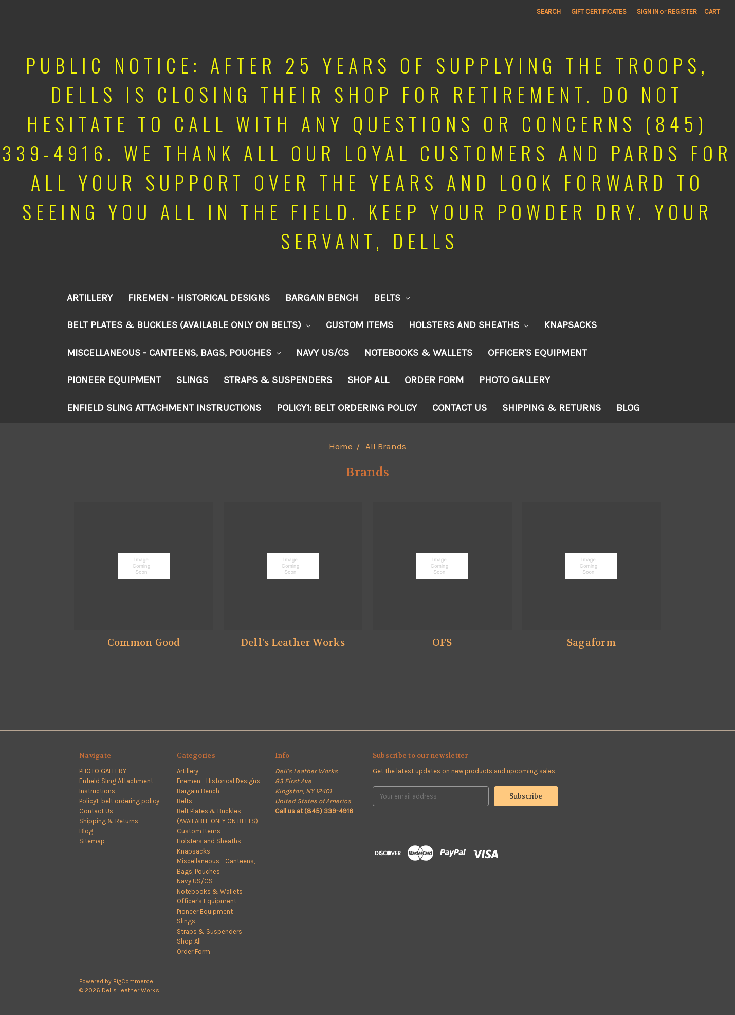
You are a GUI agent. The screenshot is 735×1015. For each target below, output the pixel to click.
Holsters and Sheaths (468, 325)
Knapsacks (570, 325)
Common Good (143, 643)
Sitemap (92, 841)
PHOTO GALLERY (514, 380)
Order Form (434, 380)
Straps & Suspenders (278, 380)
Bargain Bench (321, 297)
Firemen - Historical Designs (199, 297)
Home (341, 446)
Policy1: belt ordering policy (347, 407)
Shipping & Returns (551, 407)
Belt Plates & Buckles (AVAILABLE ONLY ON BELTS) (188, 325)
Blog (628, 407)
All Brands (385, 446)
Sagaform (591, 643)
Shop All (368, 380)
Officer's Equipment (537, 352)
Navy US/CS (322, 352)
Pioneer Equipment (114, 380)
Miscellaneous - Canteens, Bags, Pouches (174, 352)
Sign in (647, 11)
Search (549, 11)
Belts (392, 297)
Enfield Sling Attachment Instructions (164, 407)
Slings (192, 380)
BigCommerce (133, 981)
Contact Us (459, 407)
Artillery (90, 297)
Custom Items (359, 325)
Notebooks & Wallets (418, 352)
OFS (442, 643)
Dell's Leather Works (293, 643)
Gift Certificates (599, 11)
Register (682, 11)
